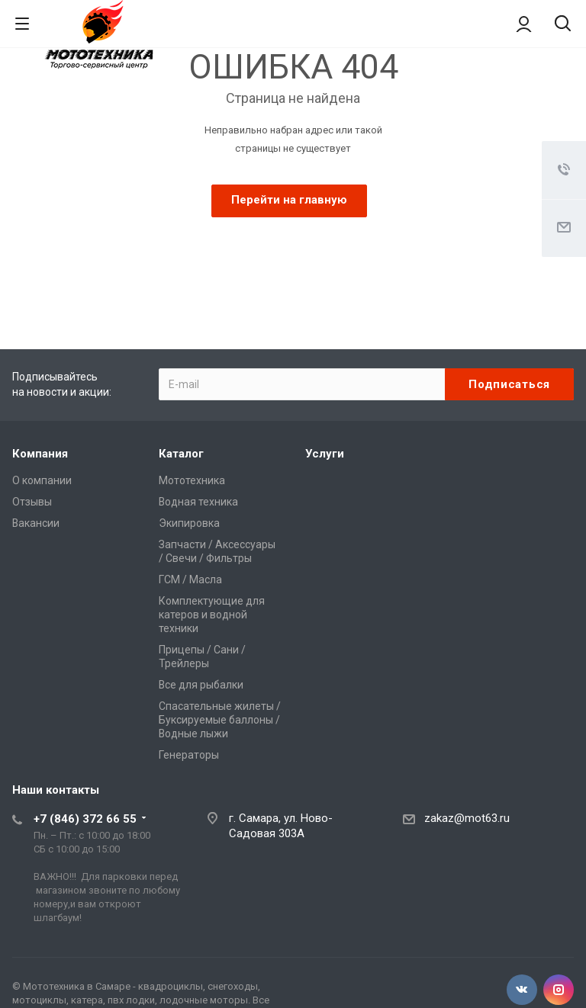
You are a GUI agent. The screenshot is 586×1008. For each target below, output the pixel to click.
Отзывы (32, 502)
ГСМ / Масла (190, 579)
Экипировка (189, 523)
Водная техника (198, 502)
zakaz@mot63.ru (467, 818)
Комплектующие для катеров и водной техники (212, 614)
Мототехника (192, 480)
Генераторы (189, 755)
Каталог (181, 454)
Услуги (324, 454)
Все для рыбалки (201, 685)
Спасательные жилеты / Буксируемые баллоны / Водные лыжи (220, 720)
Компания (40, 454)
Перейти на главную (289, 200)
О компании (42, 480)
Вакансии (36, 523)
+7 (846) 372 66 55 (85, 819)
